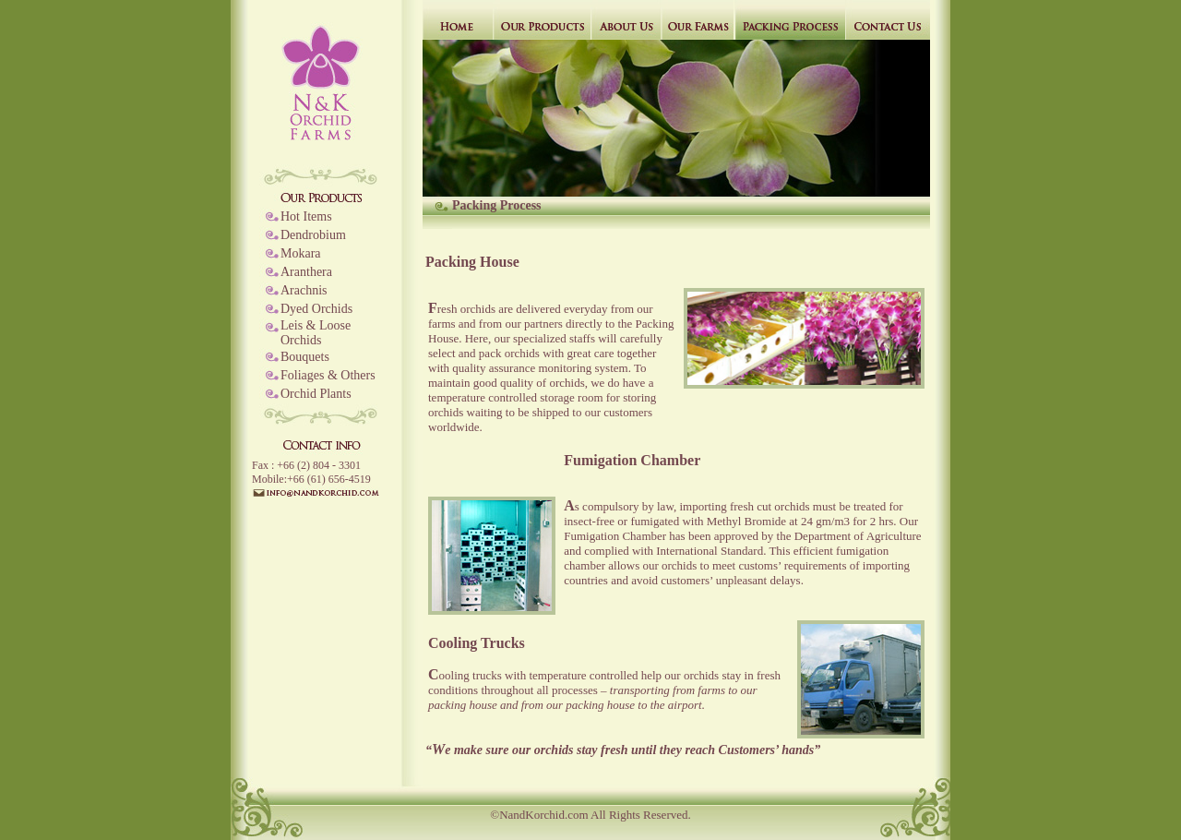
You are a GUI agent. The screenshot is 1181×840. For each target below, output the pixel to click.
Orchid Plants (316, 394)
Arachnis (304, 290)
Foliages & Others (328, 375)
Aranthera (306, 272)
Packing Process (497, 205)
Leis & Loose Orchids (315, 332)
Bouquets (304, 357)
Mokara (300, 253)
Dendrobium (313, 235)
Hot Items (306, 216)
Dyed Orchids (316, 309)
